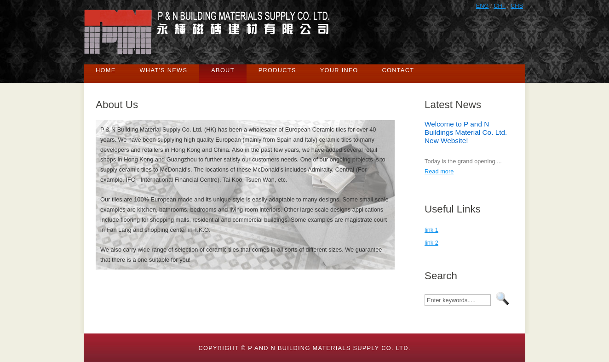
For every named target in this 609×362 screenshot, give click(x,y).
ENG (482, 5)
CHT (500, 5)
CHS (517, 5)
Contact (398, 70)
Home (106, 70)
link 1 (431, 229)
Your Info (339, 70)
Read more (439, 171)
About (222, 70)
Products (277, 70)
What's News (164, 70)
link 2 (431, 242)
